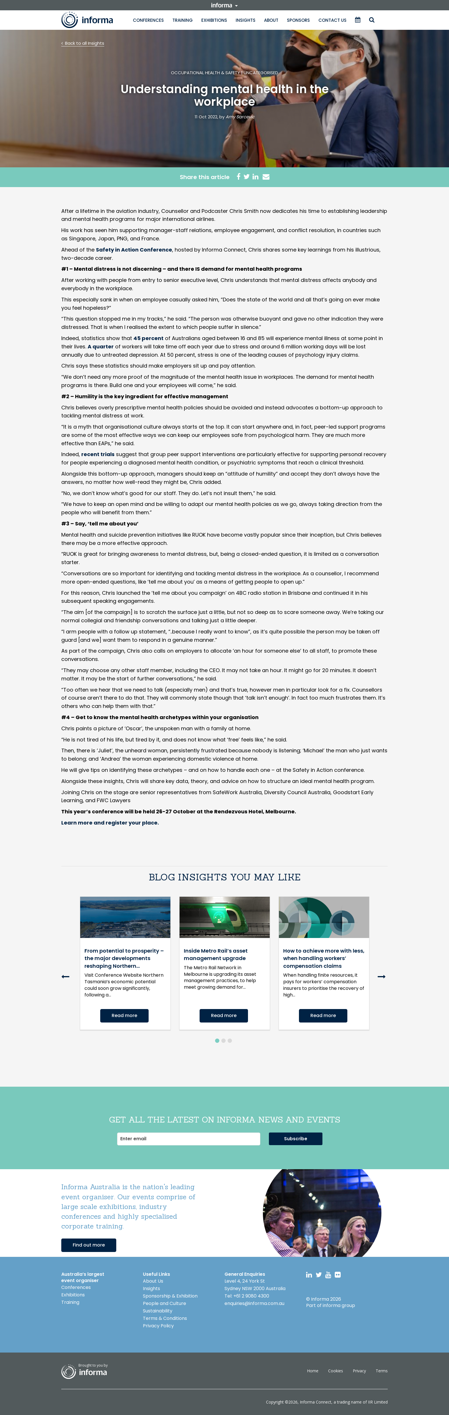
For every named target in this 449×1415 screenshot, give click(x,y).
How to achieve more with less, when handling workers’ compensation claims (324, 958)
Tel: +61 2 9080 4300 (246, 1296)
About (271, 20)
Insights (245, 20)
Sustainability (157, 1311)
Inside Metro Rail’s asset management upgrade (216, 954)
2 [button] (223, 1041)
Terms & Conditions (165, 1318)
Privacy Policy (158, 1325)
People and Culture (164, 1303)
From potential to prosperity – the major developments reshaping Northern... (124, 958)
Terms (382, 1370)
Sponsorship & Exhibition (170, 1296)
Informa (92, 20)
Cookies (335, 1370)
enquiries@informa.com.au (254, 1303)
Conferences (148, 20)
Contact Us (332, 20)
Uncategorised (261, 73)
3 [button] (230, 1041)
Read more (124, 1015)
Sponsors (298, 20)
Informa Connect (315, 1402)
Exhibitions (214, 20)
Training (182, 20)
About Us (153, 1281)
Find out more (89, 1245)
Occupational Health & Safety (205, 73)
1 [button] (217, 1041)
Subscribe (295, 1139)
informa (224, 5)
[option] (125, 963)
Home (312, 1370)
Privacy (359, 1370)
